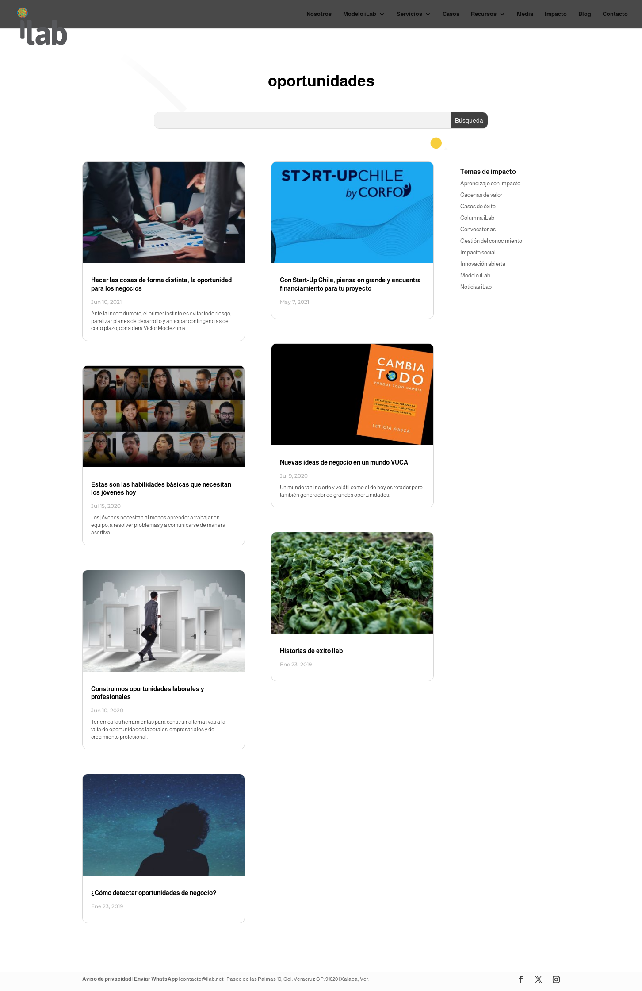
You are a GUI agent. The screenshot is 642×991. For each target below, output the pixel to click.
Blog (584, 14)
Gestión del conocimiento (491, 241)
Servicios (409, 14)
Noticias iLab (476, 287)
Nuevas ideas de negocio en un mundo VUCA (344, 462)
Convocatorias (478, 229)
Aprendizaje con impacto (490, 183)
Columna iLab (477, 218)
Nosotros (319, 14)
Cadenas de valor (481, 195)
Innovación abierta (482, 264)
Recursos (484, 14)
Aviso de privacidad (106, 979)
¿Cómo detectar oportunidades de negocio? (153, 892)
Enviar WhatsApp (156, 979)
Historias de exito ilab (311, 650)
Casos (451, 14)
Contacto (615, 14)
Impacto (556, 14)
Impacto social (478, 252)
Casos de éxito (478, 206)
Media (525, 14)
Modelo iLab (359, 14)
